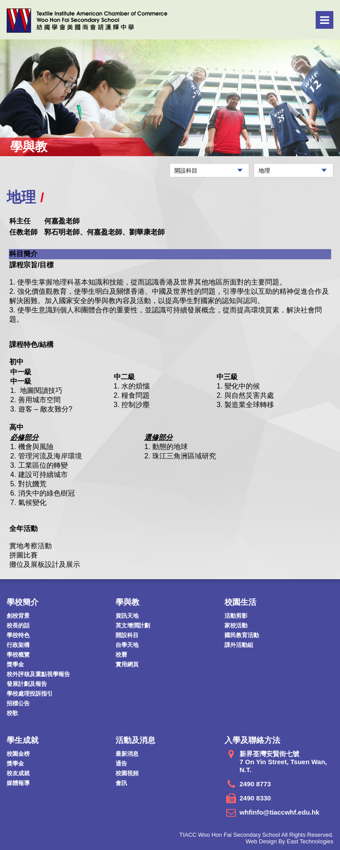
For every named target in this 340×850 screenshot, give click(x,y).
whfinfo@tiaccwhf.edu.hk (279, 812)
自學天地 (127, 645)
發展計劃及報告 (27, 684)
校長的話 (18, 625)
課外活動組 (238, 645)
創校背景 (18, 615)
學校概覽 (18, 654)
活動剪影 (235, 615)
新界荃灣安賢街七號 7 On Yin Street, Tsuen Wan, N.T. (283, 761)
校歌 (12, 713)
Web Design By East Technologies (289, 841)
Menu (324, 20)
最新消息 (127, 753)
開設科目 (127, 635)
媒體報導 (18, 783)
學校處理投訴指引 (30, 693)
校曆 (121, 654)
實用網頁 (127, 664)
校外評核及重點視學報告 (38, 674)
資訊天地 (127, 615)
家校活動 (235, 625)
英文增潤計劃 (133, 625)
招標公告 (18, 703)
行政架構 (18, 645)
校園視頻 (127, 773)
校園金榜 (18, 753)
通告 (121, 763)
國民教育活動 (241, 635)
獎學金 (15, 664)
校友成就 (18, 773)
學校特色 (18, 635)
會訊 (121, 783)
